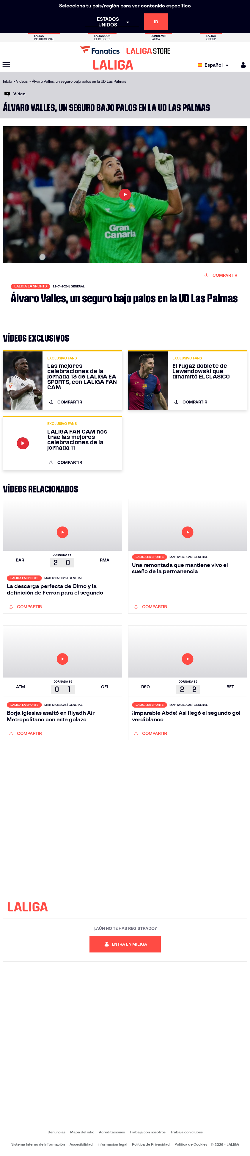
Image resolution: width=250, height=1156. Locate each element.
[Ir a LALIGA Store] (125, 50)
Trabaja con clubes (186, 1132)
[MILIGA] (241, 65)
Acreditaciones (112, 1132)
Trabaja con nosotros (148, 1132)
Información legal (112, 1144)
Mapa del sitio (82, 1132)
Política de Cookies (190, 1144)
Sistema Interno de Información (38, 1144)
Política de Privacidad (151, 1144)
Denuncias (56, 1132)
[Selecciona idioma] (214, 65)
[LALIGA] (113, 65)
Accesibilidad (81, 1144)
